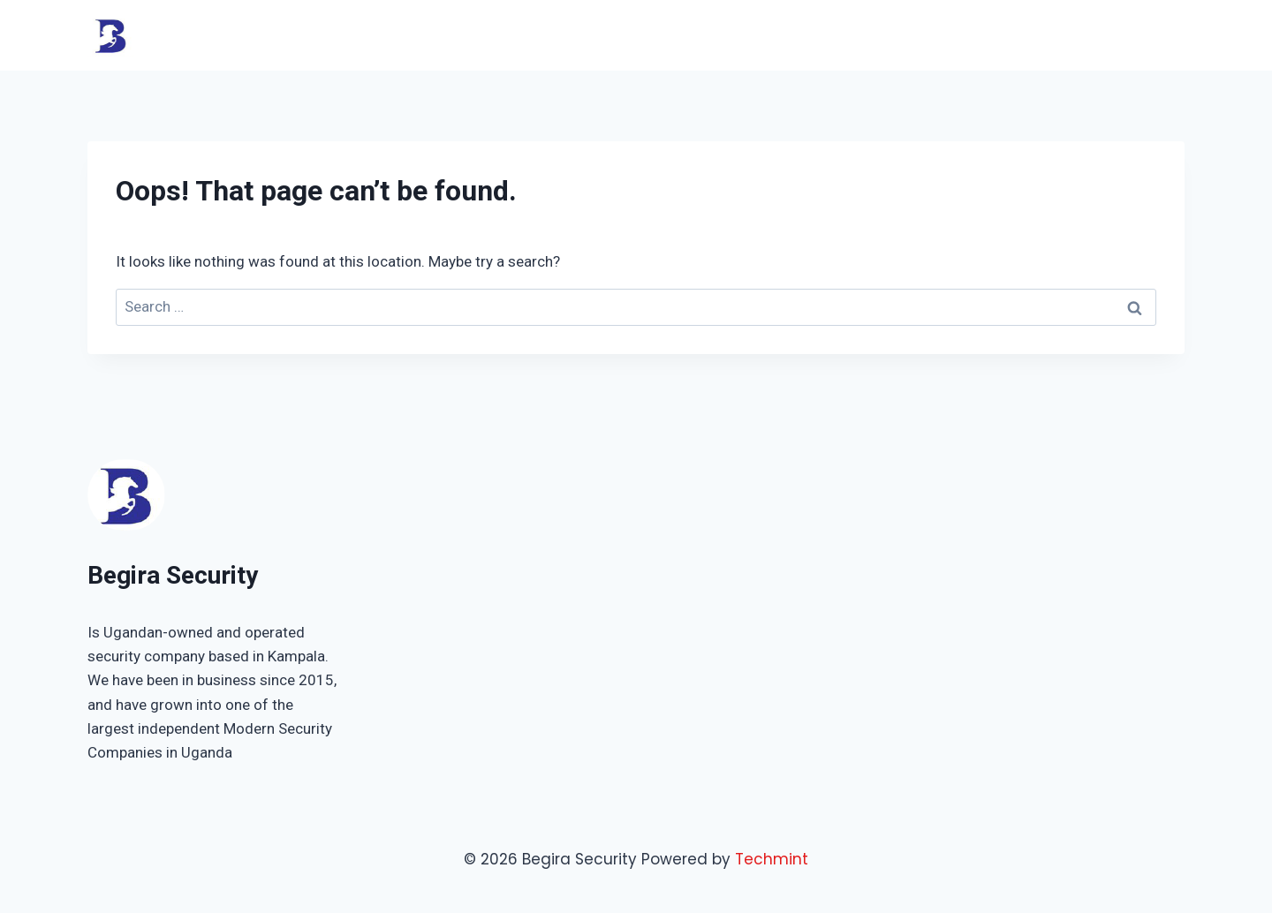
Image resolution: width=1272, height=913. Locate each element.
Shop (1049, 34)
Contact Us (1131, 34)
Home (770, 34)
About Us (977, 34)
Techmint (771, 859)
